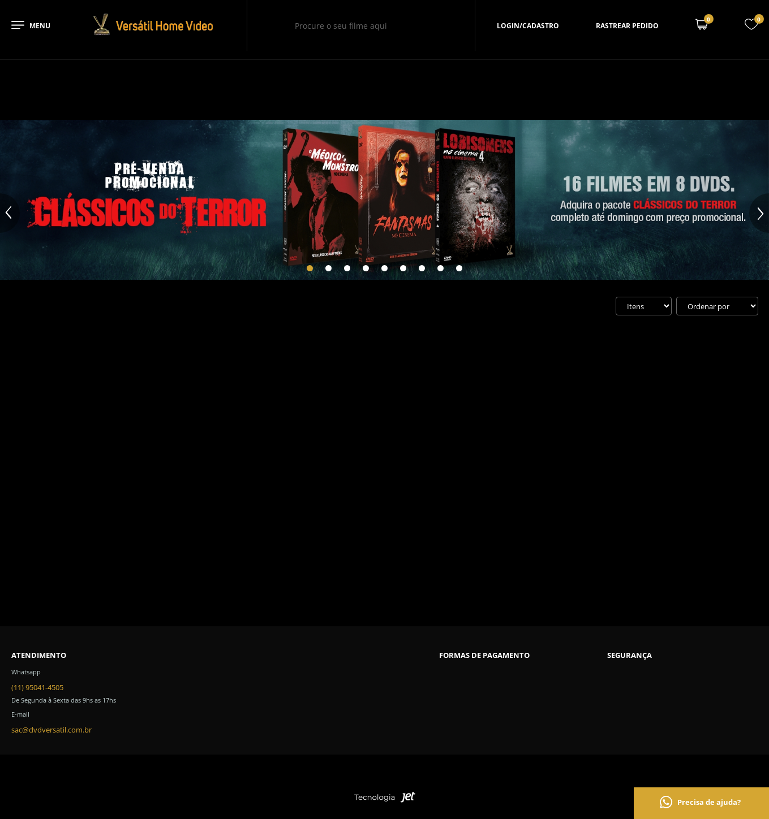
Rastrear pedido (627, 26)
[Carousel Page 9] (459, 268)
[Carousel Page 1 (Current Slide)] (310, 268)
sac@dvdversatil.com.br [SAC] (51, 730)
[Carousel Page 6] (403, 268)
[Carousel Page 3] (347, 268)
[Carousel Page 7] (422, 268)
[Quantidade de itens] (644, 306)
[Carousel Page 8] (440, 268)
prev (10, 213)
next (759, 213)
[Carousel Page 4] (366, 268)
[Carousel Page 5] (384, 268)
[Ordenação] (717, 306)
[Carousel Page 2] (328, 268)
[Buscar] (425, 25)
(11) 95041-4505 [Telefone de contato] (37, 687)
